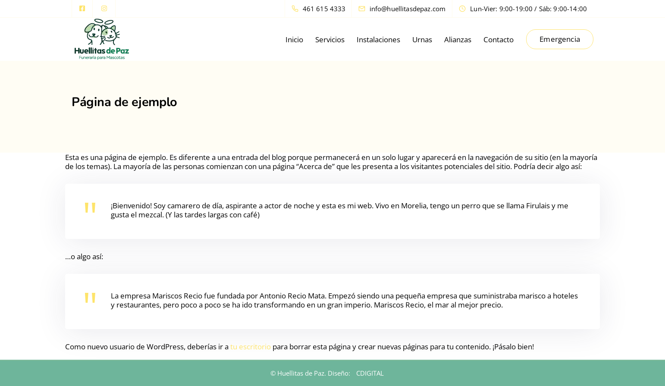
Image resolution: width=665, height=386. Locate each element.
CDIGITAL (370, 373)
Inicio (294, 39)
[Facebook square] (82, 8)
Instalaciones (378, 39)
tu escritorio (250, 346)
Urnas (422, 39)
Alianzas (457, 39)
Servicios (330, 39)
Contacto (498, 39)
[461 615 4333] (320, 8)
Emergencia (560, 39)
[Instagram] (104, 8)
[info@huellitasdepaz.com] (410, 8)
